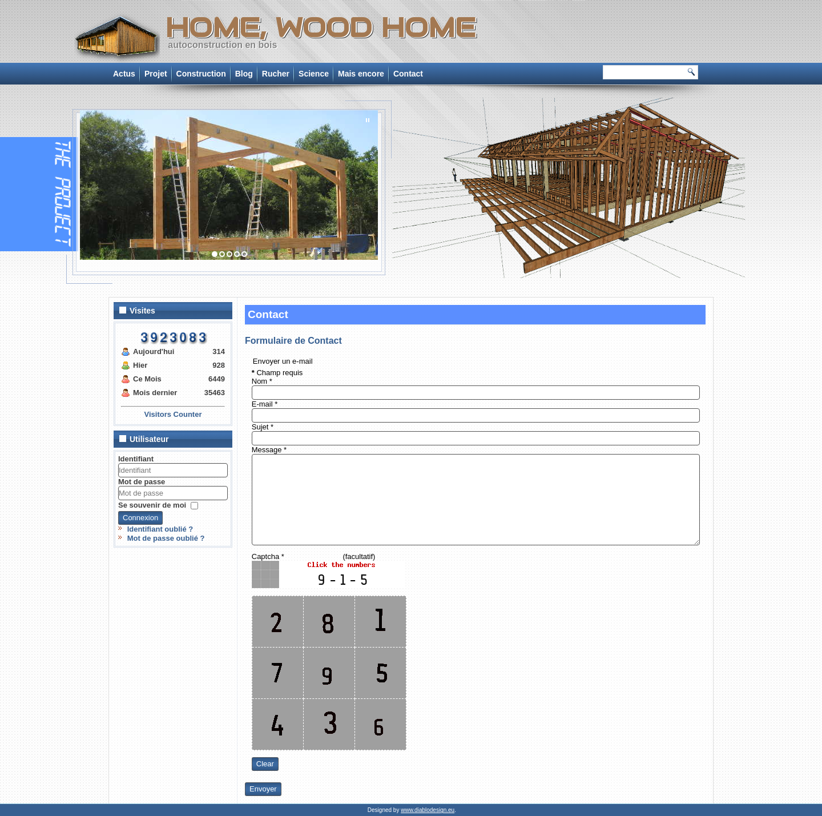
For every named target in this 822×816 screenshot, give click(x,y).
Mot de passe (141, 481)
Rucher (275, 73)
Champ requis (277, 372)
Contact (408, 73)
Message (269, 449)
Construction (201, 73)
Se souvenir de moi (152, 504)
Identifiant (136, 459)
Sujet (262, 427)
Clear (265, 763)
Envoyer (263, 789)
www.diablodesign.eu (427, 810)
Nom (262, 381)
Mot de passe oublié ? (166, 538)
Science (314, 73)
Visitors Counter (173, 414)
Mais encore (361, 73)
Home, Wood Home (320, 27)
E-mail (265, 404)
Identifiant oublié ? (160, 529)
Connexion (140, 517)
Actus (124, 73)
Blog (244, 73)
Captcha (268, 556)
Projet (155, 73)
